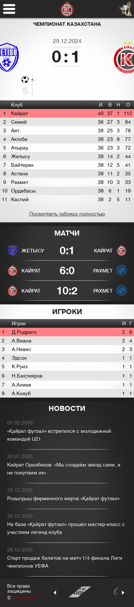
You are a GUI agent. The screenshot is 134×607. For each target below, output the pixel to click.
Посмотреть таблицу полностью (67, 214)
